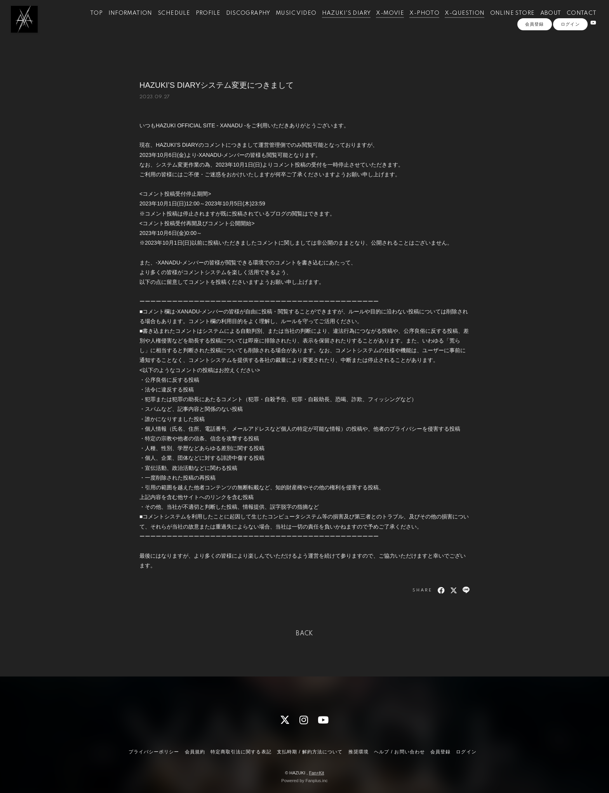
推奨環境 (358, 752)
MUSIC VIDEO (286, 22)
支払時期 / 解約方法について (310, 752)
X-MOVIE (380, 22)
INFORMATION (121, 22)
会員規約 (195, 752)
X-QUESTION (455, 22)
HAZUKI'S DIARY (336, 22)
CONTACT (572, 22)
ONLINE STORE (502, 22)
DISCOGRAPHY (238, 22)
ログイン (570, 45)
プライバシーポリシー (154, 752)
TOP (86, 22)
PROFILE (198, 22)
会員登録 (534, 45)
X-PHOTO (415, 22)
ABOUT (541, 22)
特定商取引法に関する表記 (241, 752)
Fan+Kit (316, 772)
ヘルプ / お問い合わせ (399, 752)
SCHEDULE (164, 22)
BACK (304, 634)
